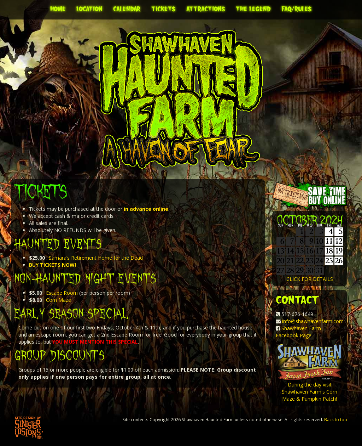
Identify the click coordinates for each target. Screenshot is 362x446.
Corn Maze (58, 300)
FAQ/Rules (296, 9)
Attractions (205, 9)
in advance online (146, 208)
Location (89, 9)
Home (58, 9)
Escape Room (62, 292)
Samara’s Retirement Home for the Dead (96, 257)
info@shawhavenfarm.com (313, 321)
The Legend (253, 9)
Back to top (335, 419)
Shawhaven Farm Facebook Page (298, 332)
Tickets (163, 9)
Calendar (127, 9)
